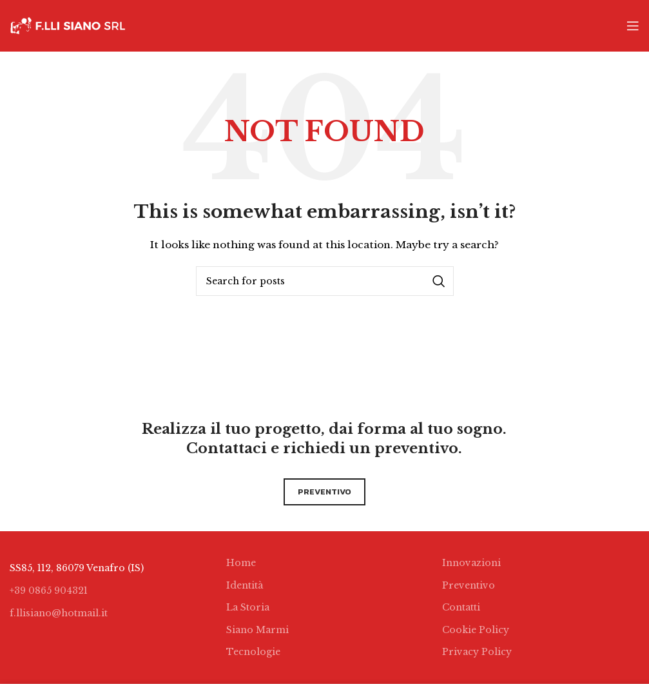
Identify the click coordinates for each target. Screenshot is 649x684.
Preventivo (468, 585)
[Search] (325, 281)
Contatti (461, 607)
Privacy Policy (477, 652)
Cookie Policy (475, 630)
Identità (244, 585)
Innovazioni (471, 563)
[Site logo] (68, 25)
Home (241, 563)
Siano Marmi (257, 630)
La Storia (247, 607)
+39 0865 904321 (49, 590)
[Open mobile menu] (633, 26)
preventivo (324, 491)
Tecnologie (253, 652)
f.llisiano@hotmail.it (59, 613)
